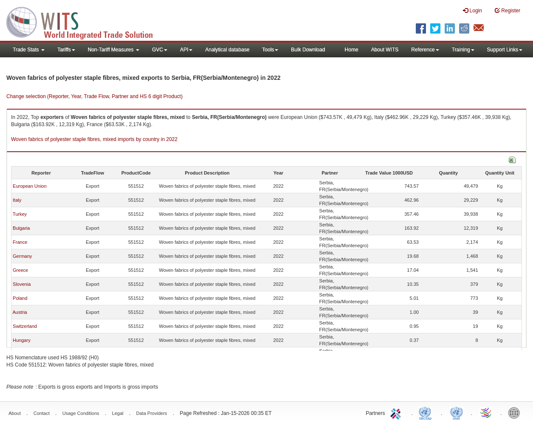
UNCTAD (426, 412)
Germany (22, 256)
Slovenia (22, 284)
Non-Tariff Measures (113, 50)
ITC (397, 412)
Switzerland (25, 326)
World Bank (516, 412)
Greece (20, 270)
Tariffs (66, 50)
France (20, 242)
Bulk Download (308, 50)
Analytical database (227, 50)
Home (351, 50)
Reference (425, 50)
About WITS (385, 50)
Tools (270, 50)
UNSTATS (456, 412)
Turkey (20, 214)
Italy (17, 200)
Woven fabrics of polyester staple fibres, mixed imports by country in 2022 (94, 139)
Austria (19, 312)
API (186, 50)
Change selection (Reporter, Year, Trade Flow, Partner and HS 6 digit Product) (94, 96)
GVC (159, 50)
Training (463, 50)
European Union (30, 186)
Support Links (504, 50)
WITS (85, 21)
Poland (20, 298)
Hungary (22, 340)
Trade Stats (29, 50)
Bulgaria (21, 228)
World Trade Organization (486, 412)
